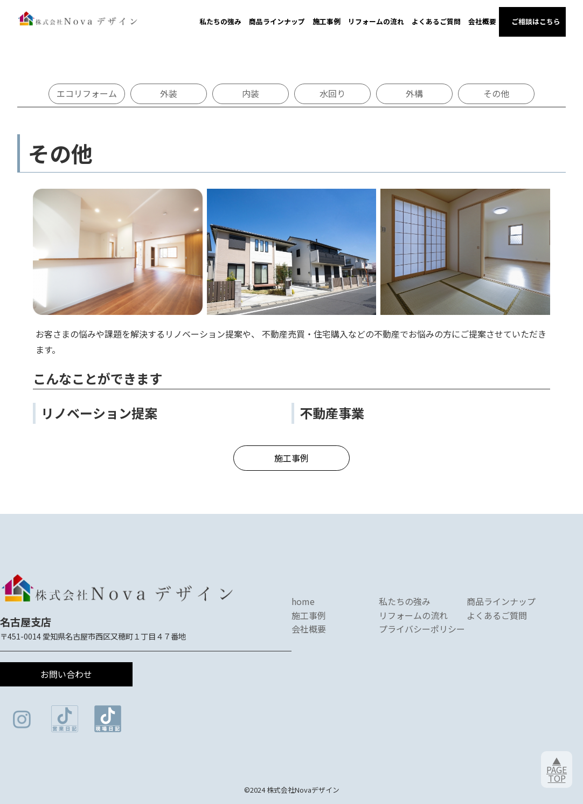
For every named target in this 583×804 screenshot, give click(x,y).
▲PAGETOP (556, 769)
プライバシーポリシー (422, 628)
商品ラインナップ (277, 21)
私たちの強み (220, 21)
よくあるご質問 (436, 21)
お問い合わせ (66, 674)
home (303, 601)
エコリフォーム (87, 93)
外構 (414, 93)
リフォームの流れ (376, 21)
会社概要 (482, 21)
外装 (168, 93)
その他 (496, 93)
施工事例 (327, 21)
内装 (250, 93)
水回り (332, 93)
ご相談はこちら (532, 21)
